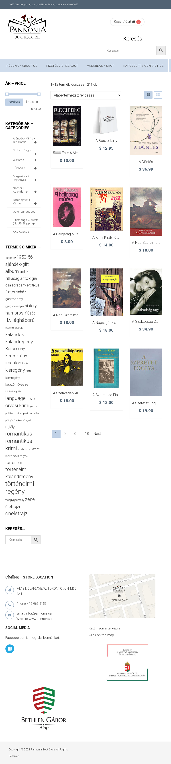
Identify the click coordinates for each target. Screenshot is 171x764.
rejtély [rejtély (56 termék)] (10, 427)
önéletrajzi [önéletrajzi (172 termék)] (17, 513)
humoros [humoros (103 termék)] (14, 313)
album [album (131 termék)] (12, 271)
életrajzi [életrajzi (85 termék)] (12, 506)
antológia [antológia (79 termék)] (28, 278)
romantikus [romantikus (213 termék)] (18, 433)
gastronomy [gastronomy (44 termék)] (14, 299)
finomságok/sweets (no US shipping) (26, 221)
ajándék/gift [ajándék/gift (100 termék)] (17, 264)
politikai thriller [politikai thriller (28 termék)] (13, 413)
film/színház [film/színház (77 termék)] (15, 292)
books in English (25, 151)
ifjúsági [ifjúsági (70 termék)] (30, 313)
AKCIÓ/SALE (21, 231)
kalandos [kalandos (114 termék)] (14, 334)
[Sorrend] (86, 95)
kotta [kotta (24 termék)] (28, 370)
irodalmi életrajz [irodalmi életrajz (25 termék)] (14, 327)
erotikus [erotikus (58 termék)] (33, 285)
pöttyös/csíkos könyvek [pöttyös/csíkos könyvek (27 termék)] (18, 420)
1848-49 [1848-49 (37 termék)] (10, 257)
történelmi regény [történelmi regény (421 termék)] (19, 487)
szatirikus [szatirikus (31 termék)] (24, 449)
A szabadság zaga (147, 321)
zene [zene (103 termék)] (30, 499)
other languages (24, 211)
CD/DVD (25, 160)
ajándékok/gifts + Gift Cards (25, 140)
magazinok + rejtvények (25, 178)
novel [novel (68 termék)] (30, 398)
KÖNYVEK (25, 168)
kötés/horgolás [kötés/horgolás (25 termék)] (13, 391)
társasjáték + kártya (25, 201)
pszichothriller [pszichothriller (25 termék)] (31, 413)
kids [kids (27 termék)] (26, 363)
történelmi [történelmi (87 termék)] (14, 462)
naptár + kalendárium (25, 190)
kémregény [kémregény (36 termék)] (12, 377)
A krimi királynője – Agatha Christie (119, 237)
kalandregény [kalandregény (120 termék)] (19, 341)
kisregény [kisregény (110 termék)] (15, 370)
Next (97, 433)
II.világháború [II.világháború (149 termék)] (20, 320)
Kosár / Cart (124, 21)
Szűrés (14, 102)
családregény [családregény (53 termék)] (15, 285)
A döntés (146, 162)
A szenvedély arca (67, 393)
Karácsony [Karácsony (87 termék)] (15, 348)
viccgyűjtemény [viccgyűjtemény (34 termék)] (14, 500)
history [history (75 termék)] (31, 305)
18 (87, 433)
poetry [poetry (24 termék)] (33, 406)
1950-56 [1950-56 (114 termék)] (24, 257)
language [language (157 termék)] (15, 398)
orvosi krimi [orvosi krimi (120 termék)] (17, 405)
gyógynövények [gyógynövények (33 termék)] (14, 306)
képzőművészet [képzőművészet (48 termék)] (17, 385)
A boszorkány (106, 141)
